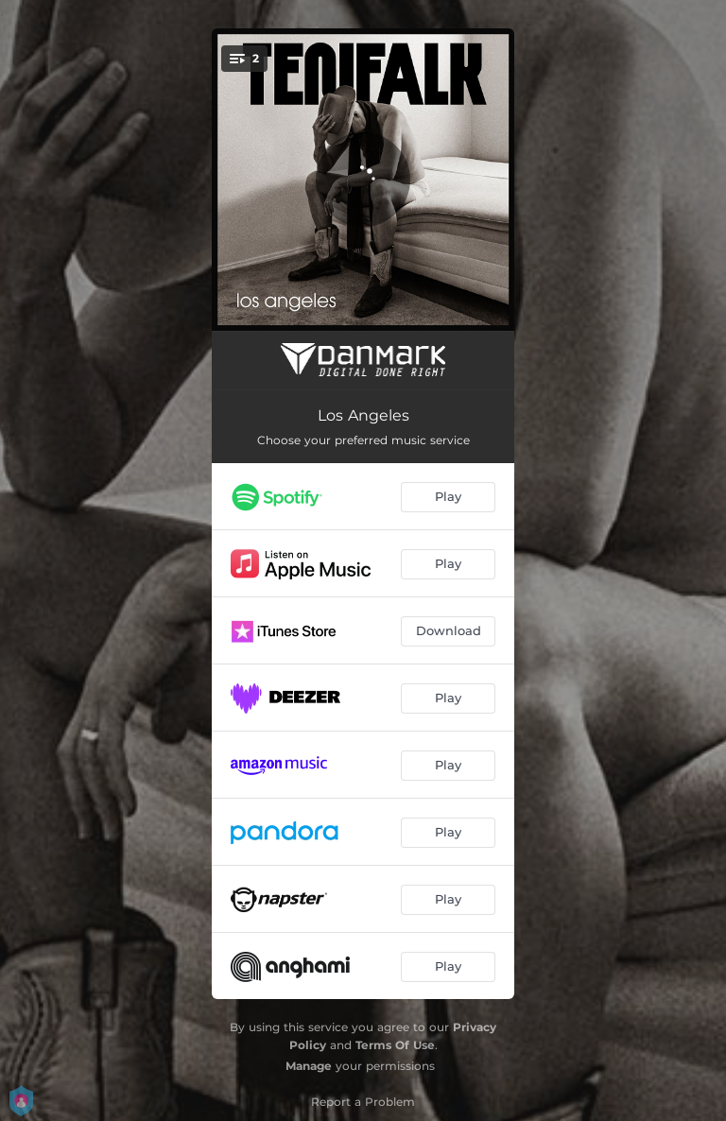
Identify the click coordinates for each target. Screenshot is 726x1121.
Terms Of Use (395, 1045)
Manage (308, 1066)
